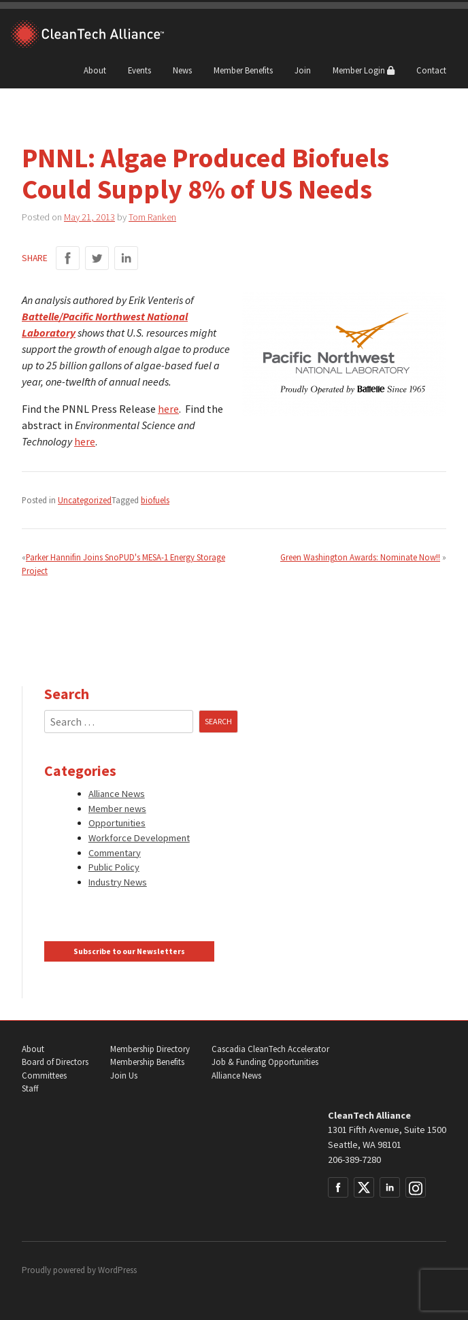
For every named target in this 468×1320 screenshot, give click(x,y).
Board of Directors (55, 1062)
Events (139, 70)
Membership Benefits (147, 1062)
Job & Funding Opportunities (265, 1062)
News (182, 70)
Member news (117, 808)
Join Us (123, 1075)
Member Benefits (243, 70)
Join (303, 70)
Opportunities (117, 823)
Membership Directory (150, 1049)
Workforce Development (139, 838)
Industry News (117, 882)
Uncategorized (85, 499)
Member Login (364, 70)
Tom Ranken (152, 217)
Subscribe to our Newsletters (129, 951)
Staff (30, 1088)
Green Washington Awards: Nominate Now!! (360, 557)
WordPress (117, 1270)
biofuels (155, 499)
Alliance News (116, 794)
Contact (431, 70)
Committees (44, 1075)
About (95, 70)
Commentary (114, 853)
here (168, 409)
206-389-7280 (354, 1159)
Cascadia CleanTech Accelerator (270, 1049)
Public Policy (113, 867)
